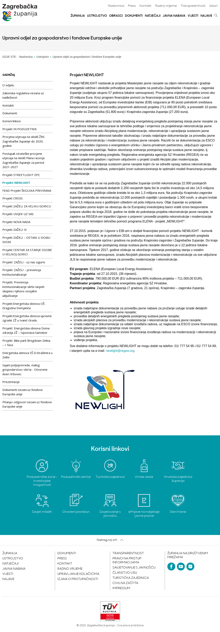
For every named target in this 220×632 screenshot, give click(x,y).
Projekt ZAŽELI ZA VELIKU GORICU (26, 206)
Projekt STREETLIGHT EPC (21, 175)
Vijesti (193, 15)
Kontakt (145, 6)
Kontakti (8, 105)
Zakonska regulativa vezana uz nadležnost (23, 95)
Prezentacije (11, 382)
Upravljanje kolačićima (78, 574)
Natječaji (153, 15)
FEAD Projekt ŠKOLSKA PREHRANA (26, 190)
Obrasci (116, 15)
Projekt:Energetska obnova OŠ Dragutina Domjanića (23, 306)
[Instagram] (190, 566)
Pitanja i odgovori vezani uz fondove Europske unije (27, 404)
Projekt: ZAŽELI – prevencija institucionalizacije (21, 272)
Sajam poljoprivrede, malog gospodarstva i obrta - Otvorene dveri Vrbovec (24, 369)
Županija (78, 15)
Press (132, 6)
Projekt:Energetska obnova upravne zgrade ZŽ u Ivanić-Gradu (27, 318)
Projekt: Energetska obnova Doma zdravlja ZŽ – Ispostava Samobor (25, 330)
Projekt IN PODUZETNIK (19, 129)
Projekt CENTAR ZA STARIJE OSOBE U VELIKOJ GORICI (27, 252)
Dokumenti (134, 15)
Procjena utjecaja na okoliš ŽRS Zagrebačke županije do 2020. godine (23, 141)
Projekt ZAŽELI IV (14, 230)
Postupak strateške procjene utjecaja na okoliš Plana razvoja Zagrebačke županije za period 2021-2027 (23, 160)
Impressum (121, 588)
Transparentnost (193, 6)
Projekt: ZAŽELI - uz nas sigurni (23, 262)
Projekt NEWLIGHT (16, 183)
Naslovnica (116, 6)
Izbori (213, 6)
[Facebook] (171, 566)
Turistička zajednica (130, 578)
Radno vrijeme (166, 6)
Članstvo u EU (124, 572)
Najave (206, 15)
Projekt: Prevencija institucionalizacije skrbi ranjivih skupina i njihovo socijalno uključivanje (23, 289)
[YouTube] (181, 566)
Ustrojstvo (97, 15)
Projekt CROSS (12, 198)
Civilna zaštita (125, 583)
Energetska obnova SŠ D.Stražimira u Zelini (27, 355)
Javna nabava (174, 15)
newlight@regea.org (120, 350)
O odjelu (8, 85)
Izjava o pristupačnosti (77, 579)
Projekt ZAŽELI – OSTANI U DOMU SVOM (26, 240)
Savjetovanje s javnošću (133, 567)
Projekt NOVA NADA (16, 222)
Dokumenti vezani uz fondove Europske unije (22, 392)
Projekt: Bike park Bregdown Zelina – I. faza (26, 343)
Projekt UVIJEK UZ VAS (18, 214)
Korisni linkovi (11, 121)
